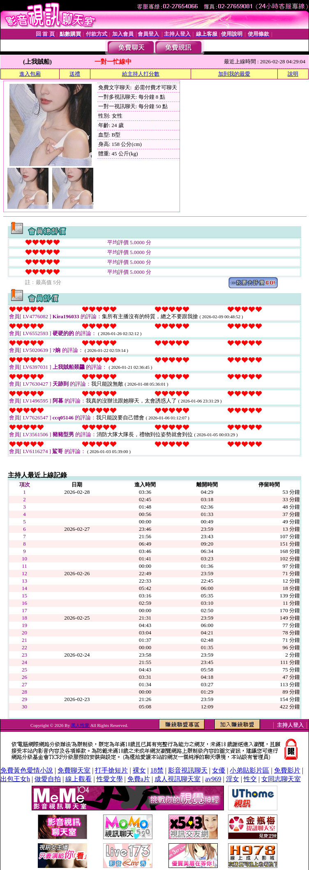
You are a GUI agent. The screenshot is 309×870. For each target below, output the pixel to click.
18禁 (157, 770)
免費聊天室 (74, 770)
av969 (213, 778)
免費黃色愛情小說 (26, 770)
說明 (293, 74)
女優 (218, 770)
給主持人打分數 (140, 74)
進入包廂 (30, 74)
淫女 (232, 778)
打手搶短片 (111, 770)
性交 (250, 778)
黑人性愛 (80, 725)
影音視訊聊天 (188, 770)
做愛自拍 (48, 778)
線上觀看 (78, 778)
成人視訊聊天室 (177, 778)
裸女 (139, 770)
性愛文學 (110, 778)
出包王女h (15, 778)
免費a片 (138, 778)
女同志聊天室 (281, 778)
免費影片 (287, 770)
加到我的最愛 (234, 74)
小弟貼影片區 (249, 770)
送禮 (74, 74)
